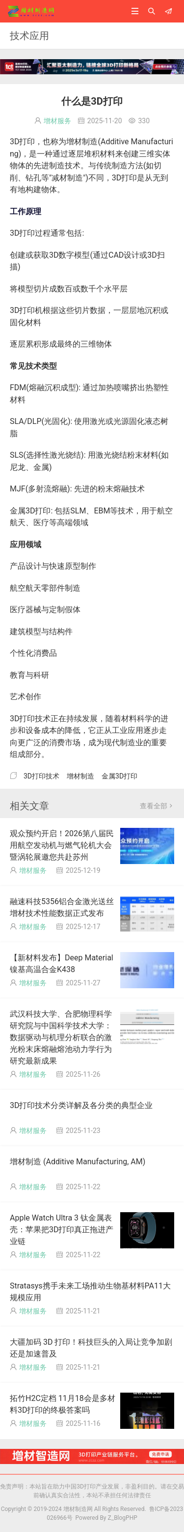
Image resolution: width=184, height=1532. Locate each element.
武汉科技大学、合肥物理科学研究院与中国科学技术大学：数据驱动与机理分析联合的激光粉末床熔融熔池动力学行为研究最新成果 (61, 1037)
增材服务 (57, 121)
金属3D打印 (119, 776)
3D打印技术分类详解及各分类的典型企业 (81, 1105)
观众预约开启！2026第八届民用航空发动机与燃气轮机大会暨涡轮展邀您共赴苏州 (62, 845)
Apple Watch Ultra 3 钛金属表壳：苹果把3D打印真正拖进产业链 (62, 1229)
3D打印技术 (41, 776)
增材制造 (80, 776)
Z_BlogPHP (122, 1517)
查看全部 (157, 806)
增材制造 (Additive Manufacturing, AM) (77, 1161)
